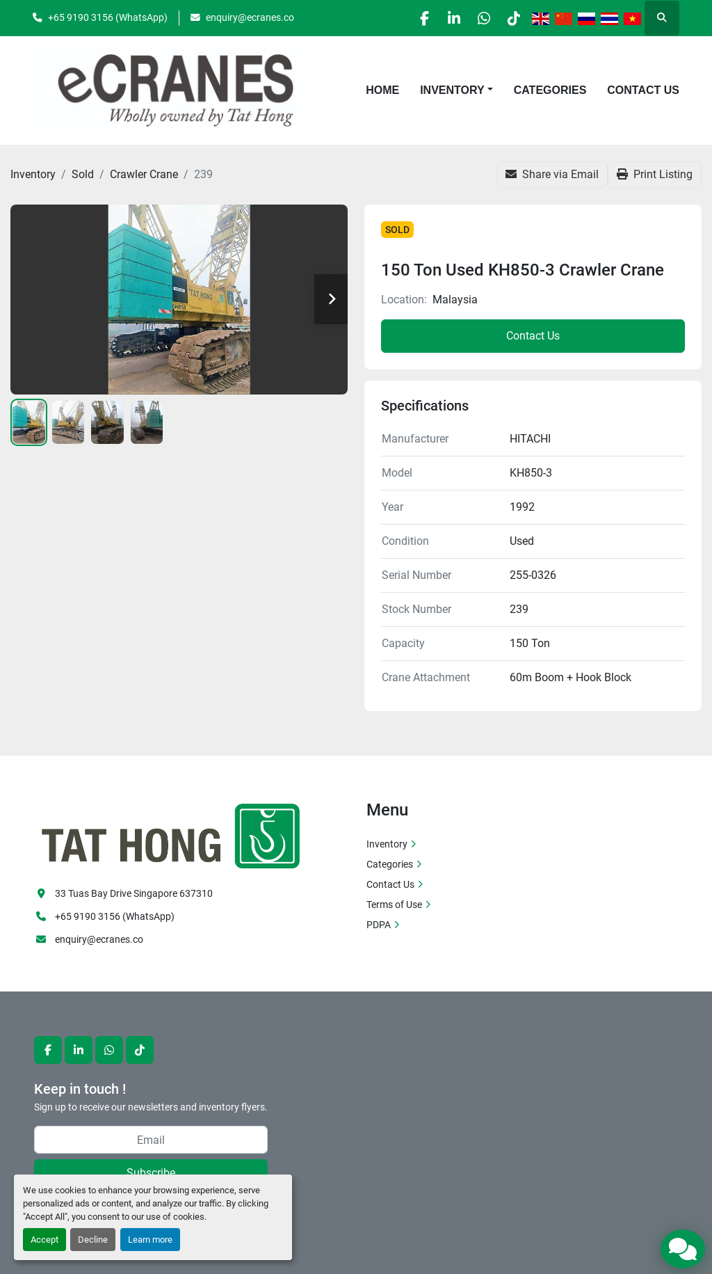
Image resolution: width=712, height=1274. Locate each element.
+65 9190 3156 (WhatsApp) (108, 17)
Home (382, 90)
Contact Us (643, 90)
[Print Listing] (655, 174)
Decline (93, 1239)
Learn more (150, 1239)
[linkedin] (440, 18)
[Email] (151, 1140)
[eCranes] (172, 834)
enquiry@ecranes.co (250, 17)
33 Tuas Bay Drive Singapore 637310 (134, 893)
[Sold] (83, 174)
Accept (44, 1239)
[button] (456, 90)
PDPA (378, 924)
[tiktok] (511, 18)
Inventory (452, 90)
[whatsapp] (475, 18)
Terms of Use (394, 904)
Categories (550, 90)
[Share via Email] (552, 174)
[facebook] (404, 18)
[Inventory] (33, 174)
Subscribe (151, 1172)
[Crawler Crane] (144, 174)
